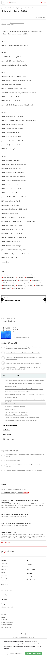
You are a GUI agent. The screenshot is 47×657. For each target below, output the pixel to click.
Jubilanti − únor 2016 (10, 409)
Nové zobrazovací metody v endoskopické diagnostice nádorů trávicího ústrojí (24, 380)
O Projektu (4, 620)
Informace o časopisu (9, 439)
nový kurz (25, 492)
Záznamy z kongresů (7, 607)
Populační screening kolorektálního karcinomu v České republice (21, 420)
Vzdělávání (4, 585)
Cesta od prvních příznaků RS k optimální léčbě (16, 523)
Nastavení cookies (6, 627)
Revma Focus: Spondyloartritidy (12, 493)
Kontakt (3, 615)
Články (3, 560)
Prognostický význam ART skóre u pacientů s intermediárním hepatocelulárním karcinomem (25, 400)
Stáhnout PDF (40, 18)
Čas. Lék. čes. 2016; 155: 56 (17, 23)
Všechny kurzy (6, 542)
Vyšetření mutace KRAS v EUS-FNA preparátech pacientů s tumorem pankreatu (24, 394)
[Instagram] (25, 634)
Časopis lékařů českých (25, 8)
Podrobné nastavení (16, 653)
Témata (4, 599)
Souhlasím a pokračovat (34, 653)
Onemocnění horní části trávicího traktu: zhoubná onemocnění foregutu (23, 383)
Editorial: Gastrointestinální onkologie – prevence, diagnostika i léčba (22, 417)
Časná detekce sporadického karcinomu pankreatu (18, 391)
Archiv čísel (6, 430)
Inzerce (3, 617)
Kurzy (3, 588)
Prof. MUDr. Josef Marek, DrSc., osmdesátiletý (16, 412)
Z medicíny (4, 563)
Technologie (4, 566)
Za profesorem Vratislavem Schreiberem (15, 406)
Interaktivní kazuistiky (7, 591)
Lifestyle (3, 569)
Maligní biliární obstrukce (11, 386)
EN (45, 3)
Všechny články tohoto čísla (11, 376)
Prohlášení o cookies (7, 622)
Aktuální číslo (7, 434)
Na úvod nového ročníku (12, 300)
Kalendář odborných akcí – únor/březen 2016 (16, 415)
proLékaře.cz (9, 3)
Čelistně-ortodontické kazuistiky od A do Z (15, 514)
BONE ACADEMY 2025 (8, 533)
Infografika (4, 575)
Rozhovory (4, 572)
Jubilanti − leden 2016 (10, 404)
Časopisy (4, 595)
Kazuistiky (4, 578)
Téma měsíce (5, 581)
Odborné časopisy (13, 8)
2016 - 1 (34, 8)
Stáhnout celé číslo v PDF (21, 337)
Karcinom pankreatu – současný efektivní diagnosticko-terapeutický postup (24, 389)
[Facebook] (21, 634)
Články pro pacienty (6, 625)
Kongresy (4, 604)
